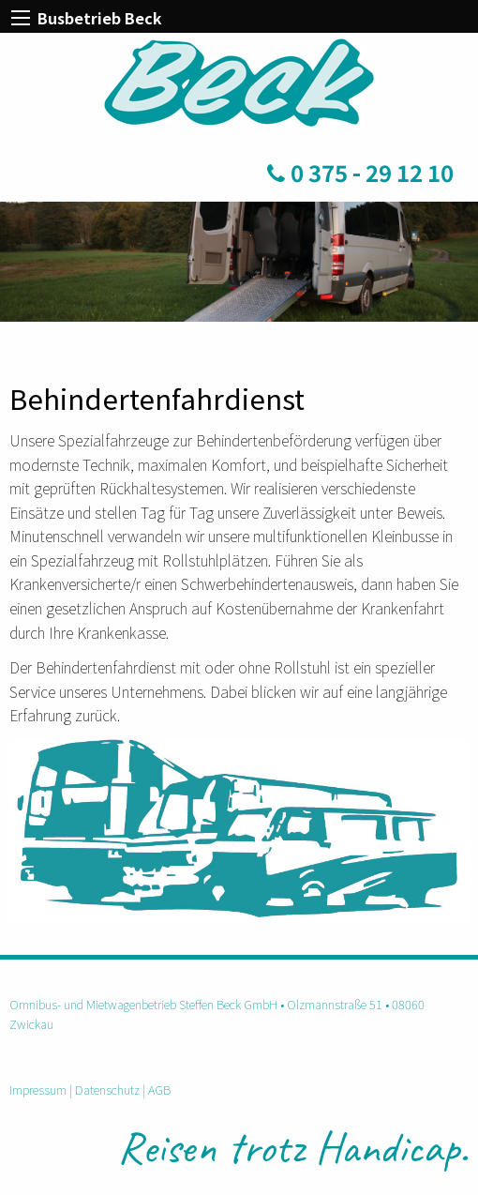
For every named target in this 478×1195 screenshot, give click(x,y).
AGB (159, 1089)
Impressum (38, 1089)
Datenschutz (107, 1089)
